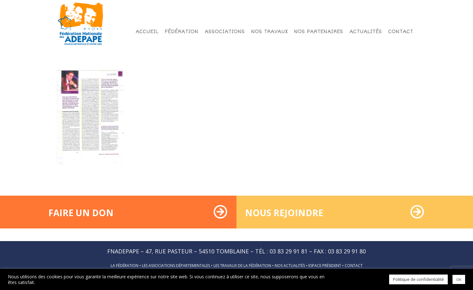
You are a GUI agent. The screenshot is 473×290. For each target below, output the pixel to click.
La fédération (124, 265)
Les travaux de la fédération (242, 265)
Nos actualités (290, 265)
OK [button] (458, 279)
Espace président (324, 265)
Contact (354, 265)
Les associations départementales (176, 265)
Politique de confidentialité (418, 279)
